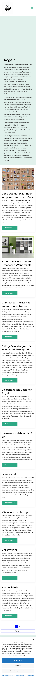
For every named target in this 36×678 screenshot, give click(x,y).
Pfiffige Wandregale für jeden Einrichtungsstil (16, 348)
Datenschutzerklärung (20, 675)
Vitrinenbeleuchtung (15, 512)
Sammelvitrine (11, 587)
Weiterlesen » (9, 228)
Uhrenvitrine (9, 549)
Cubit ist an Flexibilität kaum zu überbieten (16, 304)
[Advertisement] (18, 39)
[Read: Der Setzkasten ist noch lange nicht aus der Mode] (18, 179)
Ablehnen (18, 666)
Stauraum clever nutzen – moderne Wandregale (17, 263)
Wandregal (9, 474)
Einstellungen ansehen (18, 671)
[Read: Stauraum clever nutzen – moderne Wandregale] (18, 246)
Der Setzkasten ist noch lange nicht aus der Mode (18, 195)
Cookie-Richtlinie (7, 675)
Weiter (18, 631)
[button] (33, 639)
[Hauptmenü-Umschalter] (32, 8)
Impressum (30, 675)
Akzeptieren (18, 660)
